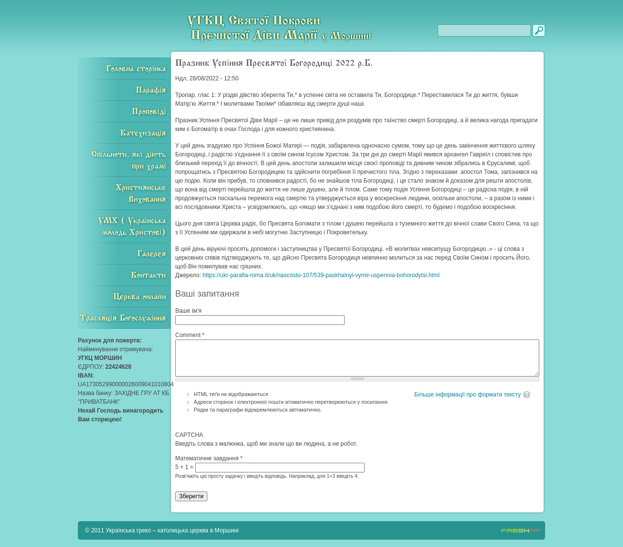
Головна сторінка (136, 69)
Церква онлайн (139, 297)
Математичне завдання (208, 458)
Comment (189, 335)
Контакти (148, 275)
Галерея (151, 254)
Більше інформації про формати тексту (467, 394)
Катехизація (143, 133)
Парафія (151, 90)
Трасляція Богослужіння (123, 318)
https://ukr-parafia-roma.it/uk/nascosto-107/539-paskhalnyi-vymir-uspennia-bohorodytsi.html (321, 275)
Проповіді (149, 111)
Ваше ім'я (188, 310)
